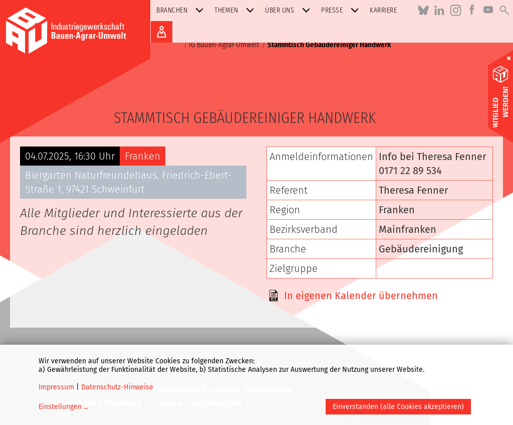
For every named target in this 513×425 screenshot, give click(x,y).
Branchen (181, 10)
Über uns (289, 10)
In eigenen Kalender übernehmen (361, 296)
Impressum (56, 387)
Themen (236, 10)
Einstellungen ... (63, 406)
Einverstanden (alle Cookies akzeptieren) (398, 406)
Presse (342, 10)
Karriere (383, 10)
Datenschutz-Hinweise (117, 387)
